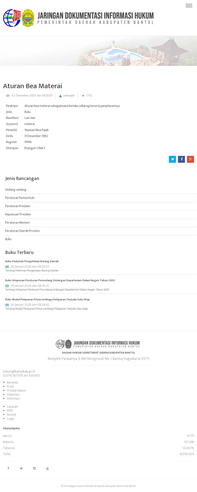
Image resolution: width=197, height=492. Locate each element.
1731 (89, 95)
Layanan (12, 406)
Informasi (13, 398)
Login (10, 418)
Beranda (12, 382)
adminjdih (69, 95)
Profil (10, 386)
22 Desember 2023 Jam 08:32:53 (32, 95)
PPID (10, 410)
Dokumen (13, 394)
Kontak (11, 414)
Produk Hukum (16, 390)
